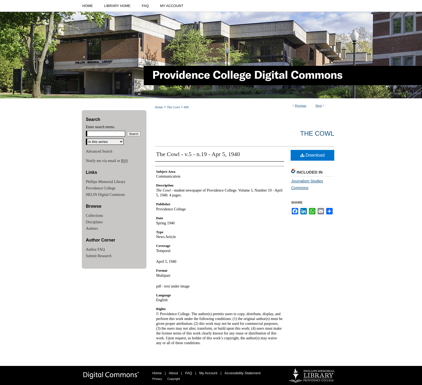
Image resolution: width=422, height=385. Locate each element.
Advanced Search (99, 151)
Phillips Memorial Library (105, 182)
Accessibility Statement (242, 373)
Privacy (157, 378)
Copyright (173, 378)
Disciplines (94, 222)
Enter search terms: (100, 127)
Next (318, 105)
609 (186, 107)
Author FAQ (95, 249)
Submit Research (98, 256)
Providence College (100, 188)
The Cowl (173, 107)
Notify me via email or (107, 161)
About (173, 373)
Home (159, 107)
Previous (300, 105)
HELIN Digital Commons (105, 195)
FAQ (188, 373)
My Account (208, 373)
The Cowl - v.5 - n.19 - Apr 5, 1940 (198, 154)
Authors (92, 228)
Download (312, 155)
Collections (94, 216)
